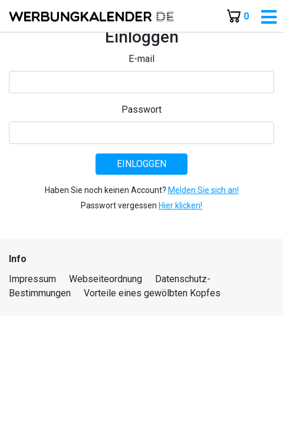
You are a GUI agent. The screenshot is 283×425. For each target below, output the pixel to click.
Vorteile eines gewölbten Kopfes (152, 293)
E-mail (141, 58)
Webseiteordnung (105, 279)
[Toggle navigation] (269, 17)
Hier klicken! (180, 205)
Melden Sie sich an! (203, 190)
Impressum (32, 279)
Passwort (141, 109)
